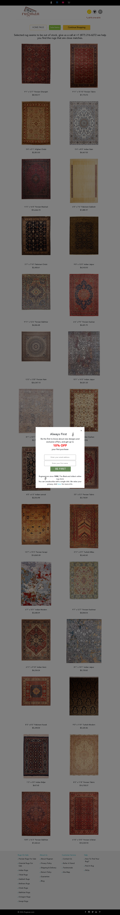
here (60, 484)
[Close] (60, 430)
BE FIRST (60, 469)
